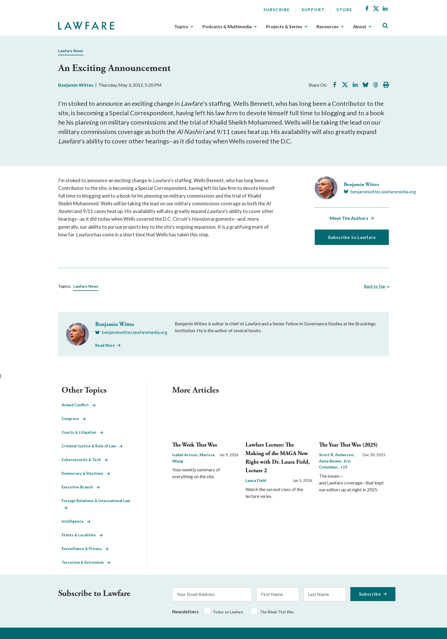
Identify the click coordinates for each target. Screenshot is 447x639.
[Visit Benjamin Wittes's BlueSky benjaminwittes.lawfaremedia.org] (380, 191)
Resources (327, 26)
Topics (181, 26)
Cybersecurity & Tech (85, 459)
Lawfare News (70, 50)
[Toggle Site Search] (385, 26)
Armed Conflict (79, 405)
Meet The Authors (349, 218)
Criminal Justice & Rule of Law (92, 446)
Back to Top (374, 286)
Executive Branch (81, 487)
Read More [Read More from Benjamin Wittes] (105, 345)
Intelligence (76, 521)
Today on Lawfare (228, 612)
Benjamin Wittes (76, 85)
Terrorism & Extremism (86, 562)
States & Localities (82, 535)
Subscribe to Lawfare (352, 237)
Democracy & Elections (86, 473)
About (359, 26)
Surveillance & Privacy (85, 548)
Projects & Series (284, 26)
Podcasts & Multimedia (227, 26)
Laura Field (255, 480)
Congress (74, 418)
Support (313, 9)
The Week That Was (194, 445)
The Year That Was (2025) (348, 445)
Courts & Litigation (82, 432)
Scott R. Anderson (336, 454)
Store (344, 9)
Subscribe (276, 9)
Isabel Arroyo (185, 454)
